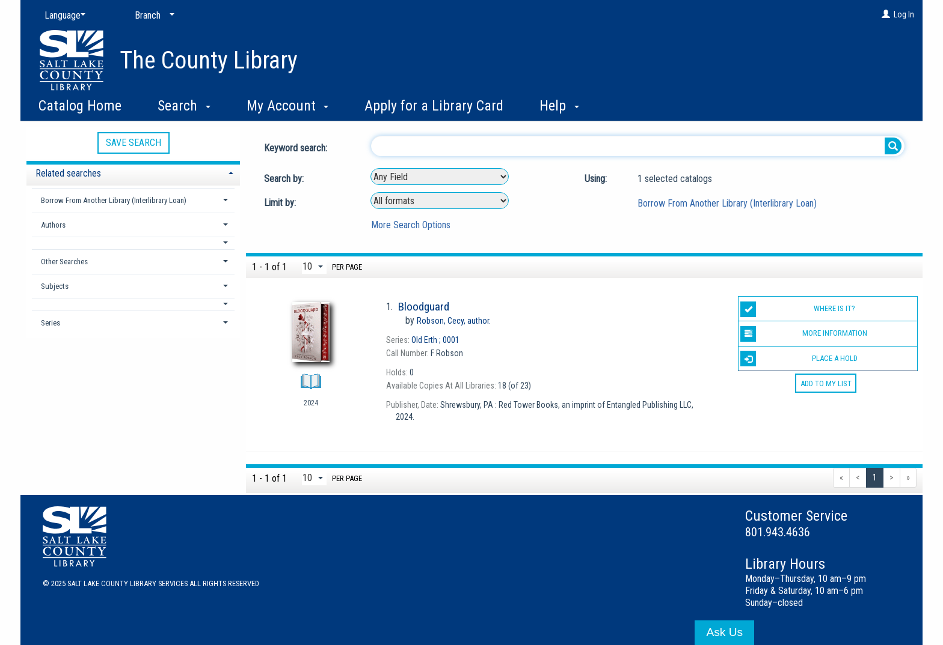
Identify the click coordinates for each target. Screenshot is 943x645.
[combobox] (439, 176)
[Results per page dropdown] (314, 266)
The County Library (209, 60)
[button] (133, 243)
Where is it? (797, 309)
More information (803, 334)
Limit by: (281, 202)
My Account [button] (288, 105)
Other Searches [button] (64, 261)
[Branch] (152, 16)
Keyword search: (297, 148)
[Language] (62, 16)
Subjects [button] (55, 286)
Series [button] (50, 322)
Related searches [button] (68, 173)
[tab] (133, 172)
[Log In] (886, 14)
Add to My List (826, 383)
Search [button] (184, 105)
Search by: (285, 178)
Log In (904, 14)
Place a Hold (798, 358)
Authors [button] (53, 224)
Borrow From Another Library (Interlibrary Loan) (727, 203)
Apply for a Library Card (433, 105)
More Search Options (410, 225)
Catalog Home (79, 105)
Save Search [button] (133, 142)
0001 (435, 340)
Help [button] (559, 105)
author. (454, 321)
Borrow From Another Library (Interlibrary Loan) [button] (113, 200)
